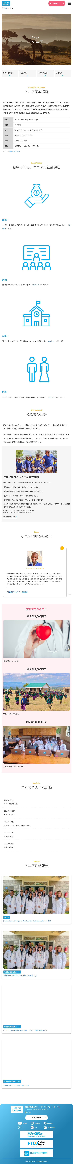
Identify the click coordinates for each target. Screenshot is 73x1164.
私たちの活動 (42, 73)
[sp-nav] (69, 3)
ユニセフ (36, 285)
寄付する (56, 3)
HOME (4, 8)
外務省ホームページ (14, 151)
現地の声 (59, 73)
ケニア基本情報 (8, 73)
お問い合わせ (36, 1117)
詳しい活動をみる (9, 517)
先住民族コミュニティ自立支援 (17, 592)
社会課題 (24, 73)
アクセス (28, 1112)
